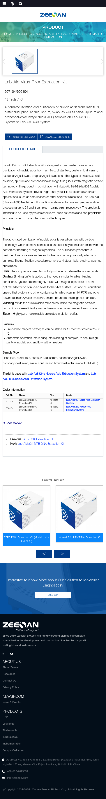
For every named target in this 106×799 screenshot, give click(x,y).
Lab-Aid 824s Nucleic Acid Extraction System (56, 374)
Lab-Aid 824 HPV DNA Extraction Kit (79, 537)
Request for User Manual (23, 137)
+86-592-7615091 (17, 771)
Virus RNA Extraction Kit (38, 439)
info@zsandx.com (17, 778)
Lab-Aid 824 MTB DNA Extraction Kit (41, 444)
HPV (5, 717)
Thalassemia (10, 730)
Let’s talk (53, 595)
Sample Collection (13, 750)
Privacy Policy (11, 687)
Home (8, 34)
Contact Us (9, 681)
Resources (9, 674)
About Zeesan (11, 667)
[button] (101, 61)
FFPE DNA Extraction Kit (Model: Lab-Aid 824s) (26, 539)
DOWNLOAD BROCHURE (57, 137)
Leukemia (8, 724)
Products (24, 34)
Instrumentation (12, 744)
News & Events (11, 702)
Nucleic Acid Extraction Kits (58, 34)
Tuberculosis (10, 737)
